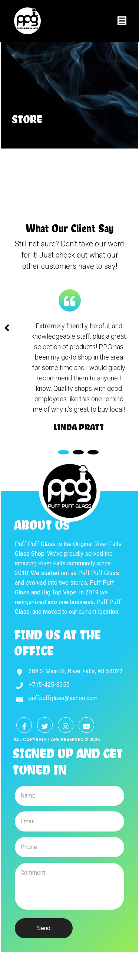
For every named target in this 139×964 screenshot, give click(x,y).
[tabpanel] (79, 377)
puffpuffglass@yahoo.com (63, 698)
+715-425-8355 (49, 684)
